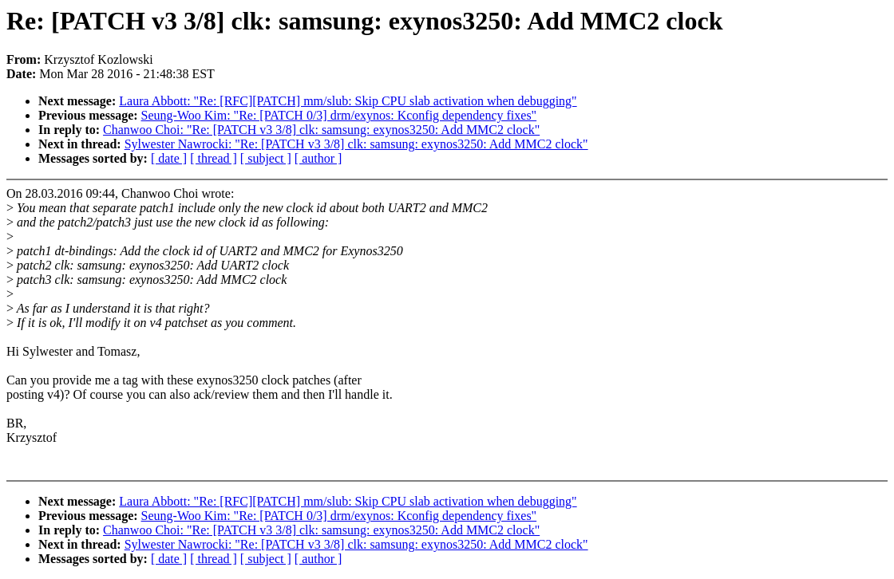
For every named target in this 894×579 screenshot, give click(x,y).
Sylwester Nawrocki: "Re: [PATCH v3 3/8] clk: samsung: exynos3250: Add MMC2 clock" (356, 144)
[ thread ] (213, 158)
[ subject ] (265, 158)
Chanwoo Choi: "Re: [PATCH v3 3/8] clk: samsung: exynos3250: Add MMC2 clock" (321, 129)
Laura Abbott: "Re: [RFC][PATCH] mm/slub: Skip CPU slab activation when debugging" (347, 101)
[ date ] (169, 158)
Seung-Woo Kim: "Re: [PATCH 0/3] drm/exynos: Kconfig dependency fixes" (339, 115)
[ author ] (318, 158)
